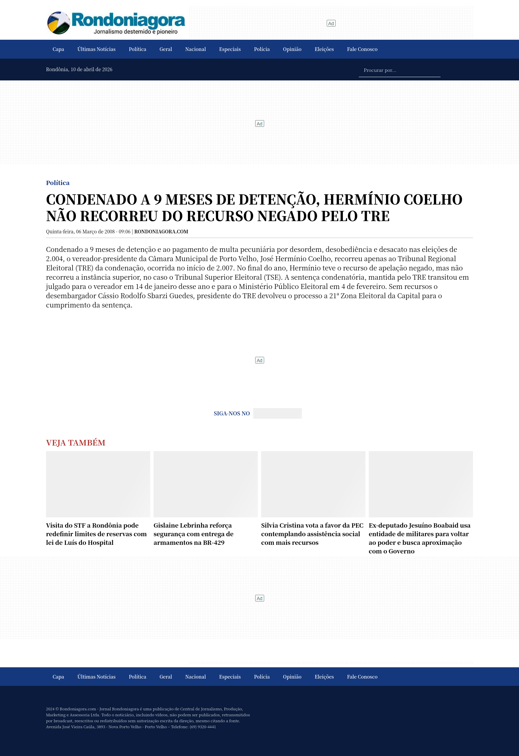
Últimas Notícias (96, 49)
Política (137, 49)
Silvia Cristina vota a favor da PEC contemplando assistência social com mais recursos (312, 533)
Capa (58, 49)
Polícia (262, 49)
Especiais (230, 49)
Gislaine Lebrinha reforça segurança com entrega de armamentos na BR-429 (194, 533)
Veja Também (76, 442)
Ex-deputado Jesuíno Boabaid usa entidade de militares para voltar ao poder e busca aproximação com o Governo (420, 538)
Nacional (195, 49)
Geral (166, 49)
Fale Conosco (362, 49)
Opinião (292, 49)
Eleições (324, 49)
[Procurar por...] (400, 69)
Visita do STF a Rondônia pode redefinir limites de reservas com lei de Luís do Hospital (96, 533)
